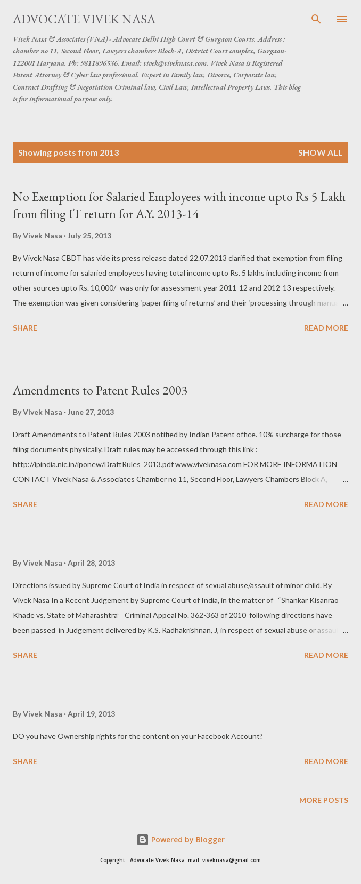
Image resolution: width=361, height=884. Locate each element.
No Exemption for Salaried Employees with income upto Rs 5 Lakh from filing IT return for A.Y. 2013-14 (179, 205)
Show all (320, 152)
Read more (326, 327)
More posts (323, 800)
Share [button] (25, 327)
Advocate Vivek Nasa (84, 19)
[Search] (316, 19)
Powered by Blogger (180, 839)
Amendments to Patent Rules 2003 (100, 390)
